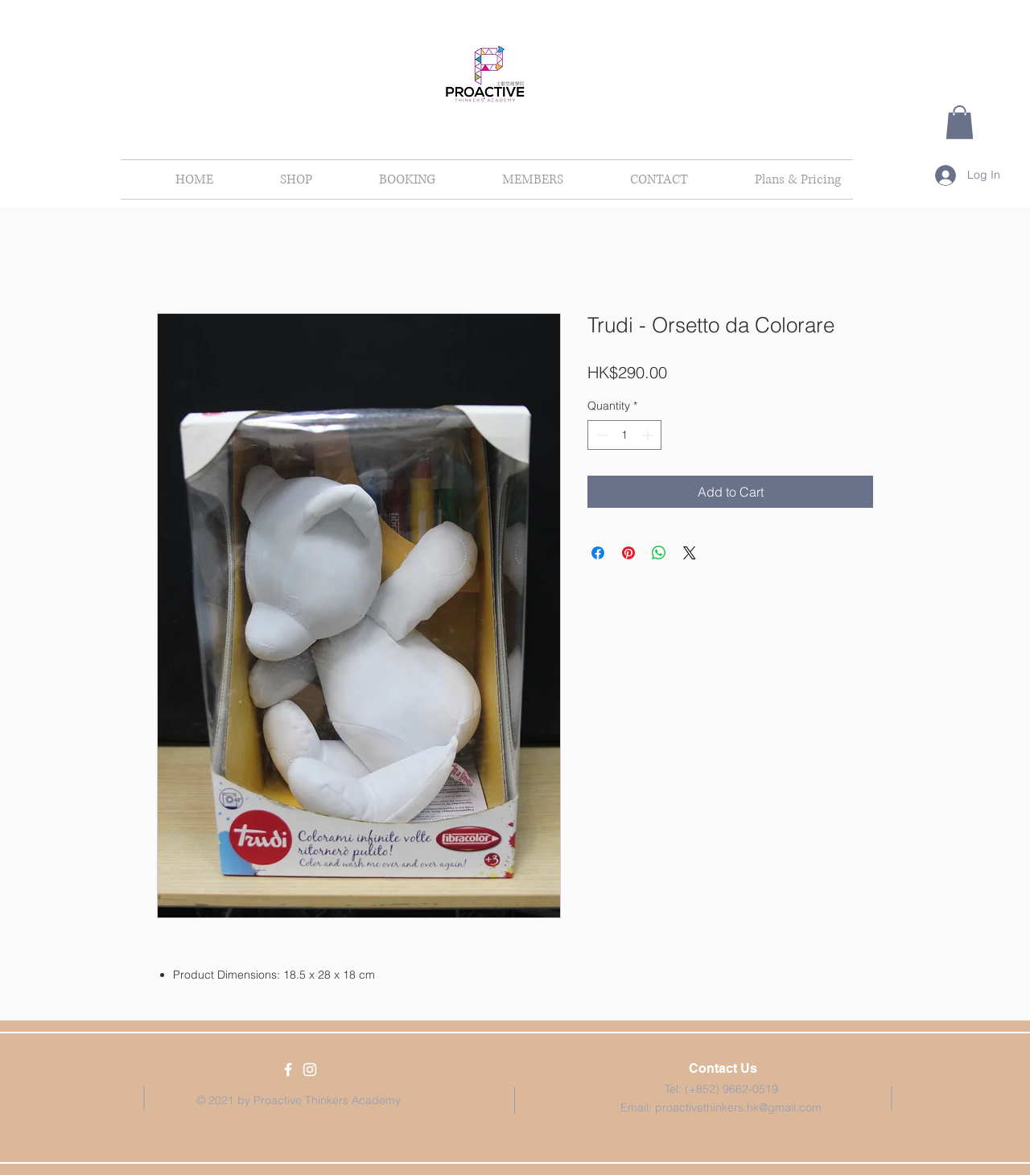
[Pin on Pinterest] (628, 553)
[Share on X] (689, 553)
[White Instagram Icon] (310, 1069)
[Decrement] (600, 435)
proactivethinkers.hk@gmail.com (738, 1107)
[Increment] (649, 435)
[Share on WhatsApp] (659, 553)
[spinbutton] (624, 435)
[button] (960, 122)
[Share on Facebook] (598, 553)
